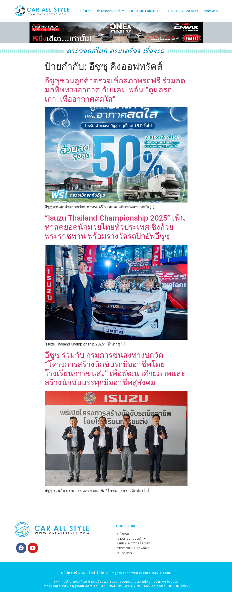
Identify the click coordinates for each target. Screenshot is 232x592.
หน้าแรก (86, 11)
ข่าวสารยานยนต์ (110, 11)
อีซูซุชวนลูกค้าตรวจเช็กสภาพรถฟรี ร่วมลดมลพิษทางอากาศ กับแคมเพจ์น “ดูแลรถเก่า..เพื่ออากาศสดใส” (115, 89)
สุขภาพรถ (211, 11)
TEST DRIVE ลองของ (182, 11)
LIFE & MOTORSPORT (145, 11)
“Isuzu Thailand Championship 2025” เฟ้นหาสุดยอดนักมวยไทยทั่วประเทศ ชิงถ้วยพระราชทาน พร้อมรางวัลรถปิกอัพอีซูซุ (115, 226)
